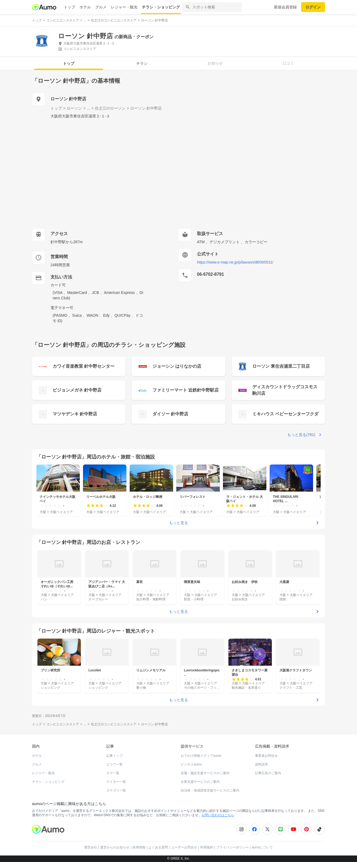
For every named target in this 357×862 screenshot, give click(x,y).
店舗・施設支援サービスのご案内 (205, 773)
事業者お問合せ (266, 755)
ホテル (85, 7)
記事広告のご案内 (268, 773)
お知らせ (215, 63)
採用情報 (138, 847)
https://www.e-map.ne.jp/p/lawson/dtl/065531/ (235, 262)
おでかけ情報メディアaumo (201, 755)
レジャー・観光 (124, 7)
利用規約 (206, 847)
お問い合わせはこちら (218, 815)
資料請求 (261, 764)
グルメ (101, 7)
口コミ (288, 63)
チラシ (142, 63)
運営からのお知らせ (114, 847)
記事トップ (114, 755)
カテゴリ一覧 (116, 790)
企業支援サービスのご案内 (200, 781)
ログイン (313, 7)
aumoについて (262, 847)
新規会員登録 (285, 7)
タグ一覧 (112, 773)
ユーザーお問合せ (184, 847)
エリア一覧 (114, 764)
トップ (69, 7)
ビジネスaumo (191, 764)
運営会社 (90, 847)
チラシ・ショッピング (161, 7)
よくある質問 (158, 847)
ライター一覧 (116, 781)
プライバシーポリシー (232, 847)
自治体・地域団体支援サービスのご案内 (210, 790)
